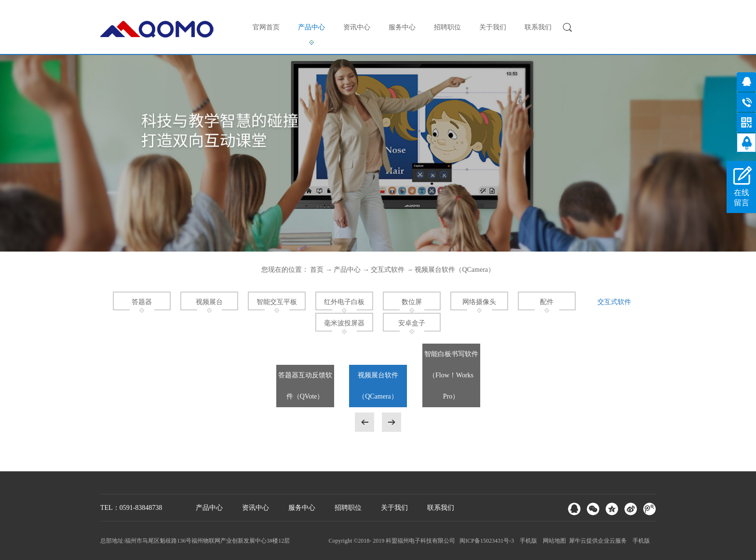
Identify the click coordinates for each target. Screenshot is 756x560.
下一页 (391, 422)
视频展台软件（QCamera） (455, 269)
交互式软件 (388, 269)
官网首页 (266, 27)
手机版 (527, 540)
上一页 (364, 422)
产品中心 (347, 269)
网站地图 (553, 540)
